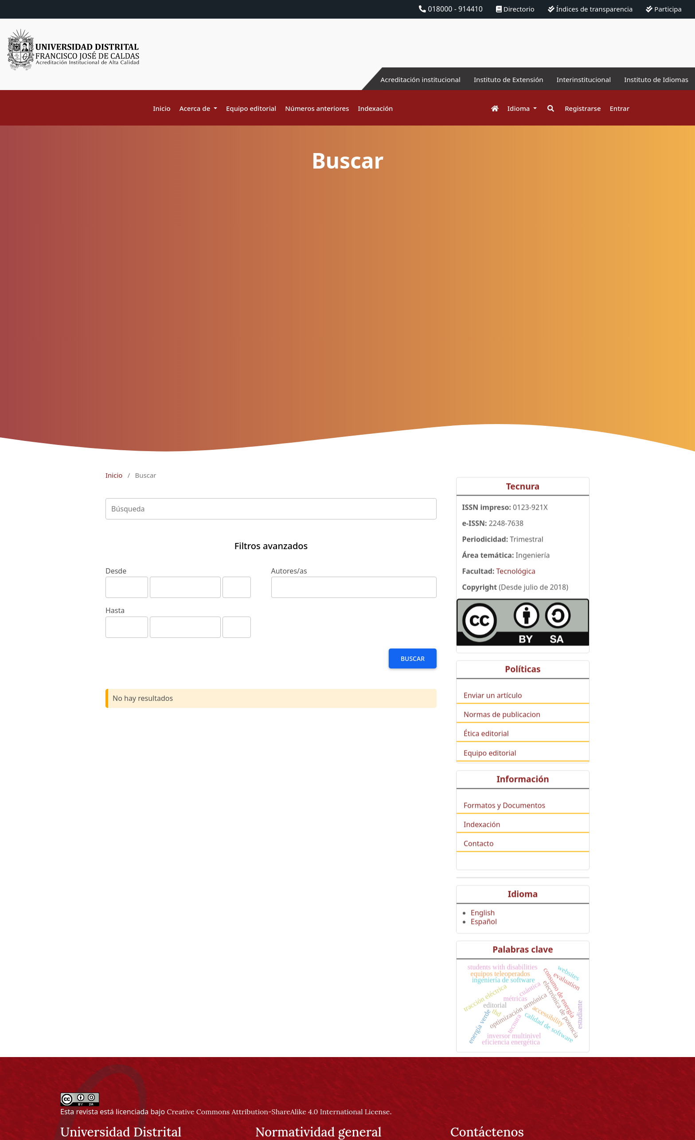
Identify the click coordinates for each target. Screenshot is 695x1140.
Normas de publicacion (502, 732)
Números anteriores (317, 108)
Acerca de (196, 108)
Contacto (479, 861)
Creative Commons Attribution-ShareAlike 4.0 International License (278, 1111)
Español (484, 938)
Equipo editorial (251, 108)
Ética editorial (486, 751)
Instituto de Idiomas (654, 79)
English (483, 930)
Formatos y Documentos (504, 822)
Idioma (520, 108)
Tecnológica (515, 589)
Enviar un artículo (493, 712)
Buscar (413, 658)
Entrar (619, 108)
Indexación (375, 108)
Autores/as (289, 571)
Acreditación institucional (409, 79)
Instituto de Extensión (501, 79)
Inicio (161, 108)
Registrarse (583, 108)
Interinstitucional (579, 79)
